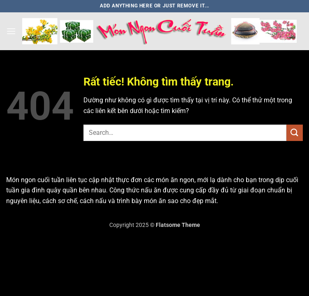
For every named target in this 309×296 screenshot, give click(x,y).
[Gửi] (294, 133)
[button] (11, 31)
